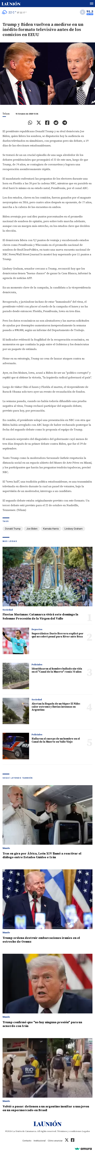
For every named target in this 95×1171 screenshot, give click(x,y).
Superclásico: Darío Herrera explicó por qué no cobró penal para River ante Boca (57, 635)
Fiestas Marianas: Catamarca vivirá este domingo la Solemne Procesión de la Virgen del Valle (40, 616)
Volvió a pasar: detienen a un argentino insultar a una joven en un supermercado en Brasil (46, 1108)
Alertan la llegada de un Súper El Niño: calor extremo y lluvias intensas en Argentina (56, 706)
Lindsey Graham (74, 528)
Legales (86, 1131)
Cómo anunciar (55, 1140)
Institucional (40, 1140)
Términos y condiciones (69, 1131)
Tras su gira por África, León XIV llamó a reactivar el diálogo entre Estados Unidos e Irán (42, 855)
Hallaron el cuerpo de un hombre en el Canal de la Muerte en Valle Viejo (56, 740)
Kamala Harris (51, 528)
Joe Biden (31, 528)
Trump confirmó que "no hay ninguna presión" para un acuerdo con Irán (42, 1024)
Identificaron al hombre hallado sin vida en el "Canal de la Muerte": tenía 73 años (57, 670)
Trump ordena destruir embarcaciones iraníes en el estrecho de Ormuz (41, 940)
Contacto (26, 1140)
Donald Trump (13, 528)
